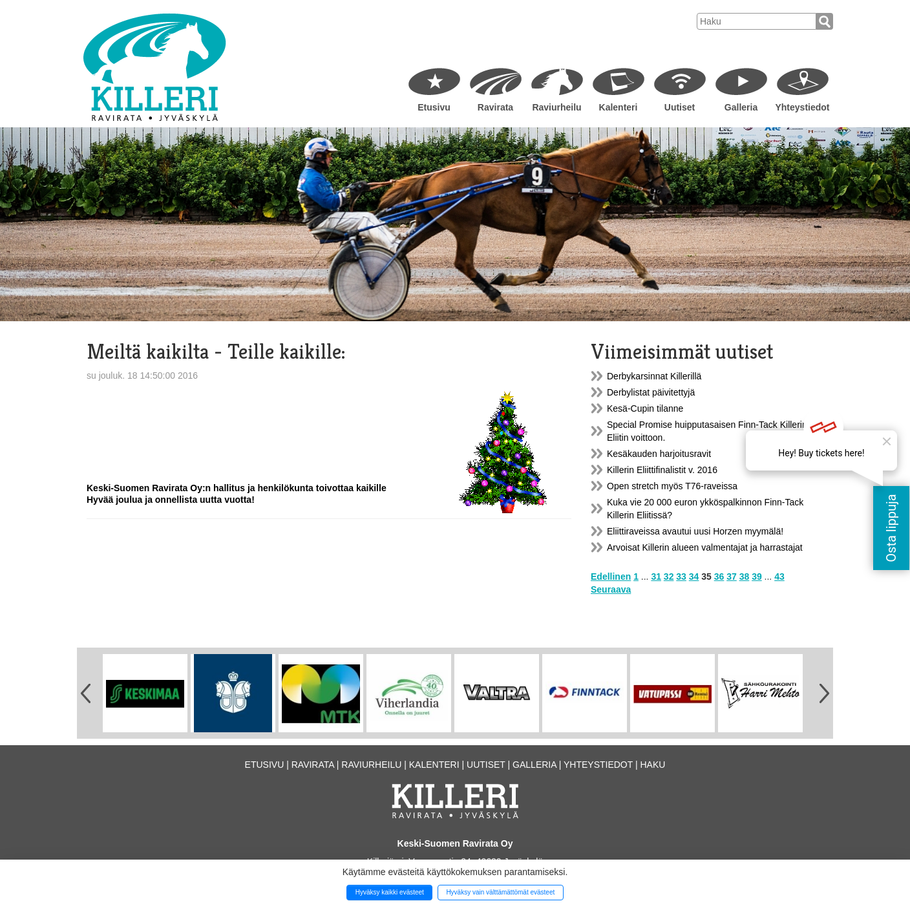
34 (694, 576)
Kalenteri (618, 107)
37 (731, 576)
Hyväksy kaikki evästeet (389, 892)
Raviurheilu (556, 107)
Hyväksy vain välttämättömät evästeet (500, 892)
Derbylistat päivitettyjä (651, 392)
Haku (652, 764)
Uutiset (679, 107)
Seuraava (611, 589)
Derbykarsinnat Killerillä (654, 376)
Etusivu (434, 107)
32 (669, 576)
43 (779, 576)
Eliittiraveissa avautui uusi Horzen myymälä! (695, 531)
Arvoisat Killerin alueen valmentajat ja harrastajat (705, 547)
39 (757, 576)
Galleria (741, 107)
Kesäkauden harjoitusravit (659, 454)
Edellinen (611, 576)
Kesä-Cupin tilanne (645, 408)
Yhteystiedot (802, 107)
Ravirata (495, 107)
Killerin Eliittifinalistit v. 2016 (662, 470)
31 (656, 576)
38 (744, 576)
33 (681, 576)
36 (719, 576)
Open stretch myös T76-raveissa (672, 486)
